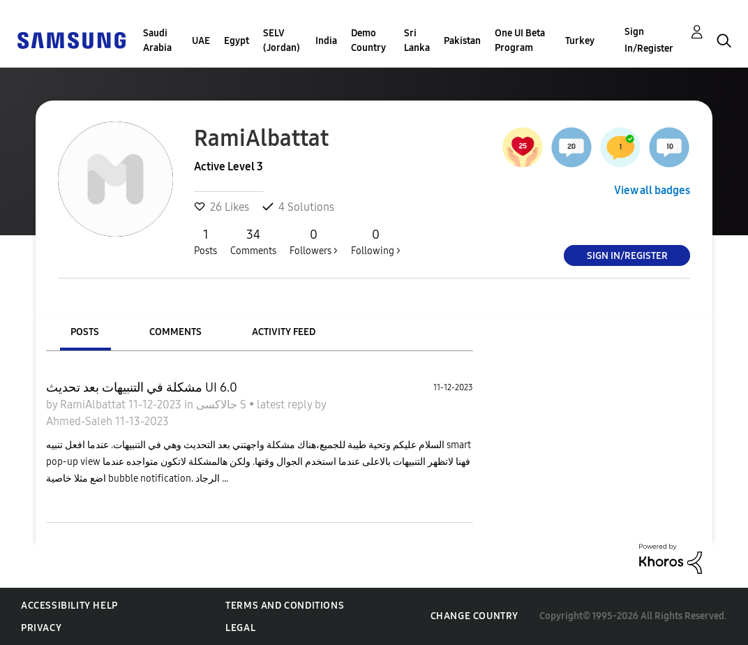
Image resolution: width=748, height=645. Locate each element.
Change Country (474, 616)
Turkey (579, 41)
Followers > (314, 241)
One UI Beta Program (520, 40)
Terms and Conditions (284, 605)
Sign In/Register (648, 40)
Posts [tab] (84, 332)
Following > (376, 241)
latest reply (286, 404)
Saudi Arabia (157, 40)
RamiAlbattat (94, 404)
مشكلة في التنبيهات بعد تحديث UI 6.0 (141, 387)
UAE (201, 41)
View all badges (652, 190)
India (326, 41)
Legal (240, 628)
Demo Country (368, 40)
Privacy (41, 628)
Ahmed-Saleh (80, 421)
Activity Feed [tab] (283, 332)
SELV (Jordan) (281, 40)
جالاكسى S (222, 404)
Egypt (236, 41)
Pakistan (462, 41)
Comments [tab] (175, 332)
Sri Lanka (417, 40)
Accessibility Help (69, 605)
